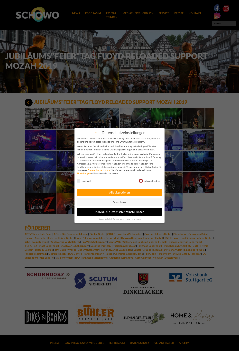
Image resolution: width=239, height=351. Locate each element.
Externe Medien (149, 178)
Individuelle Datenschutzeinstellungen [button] (119, 210)
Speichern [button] (119, 200)
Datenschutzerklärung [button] (121, 217)
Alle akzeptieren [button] (119, 190)
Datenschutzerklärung (99, 168)
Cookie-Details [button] (105, 217)
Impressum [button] (136, 217)
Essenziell (84, 178)
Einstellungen (84, 171)
